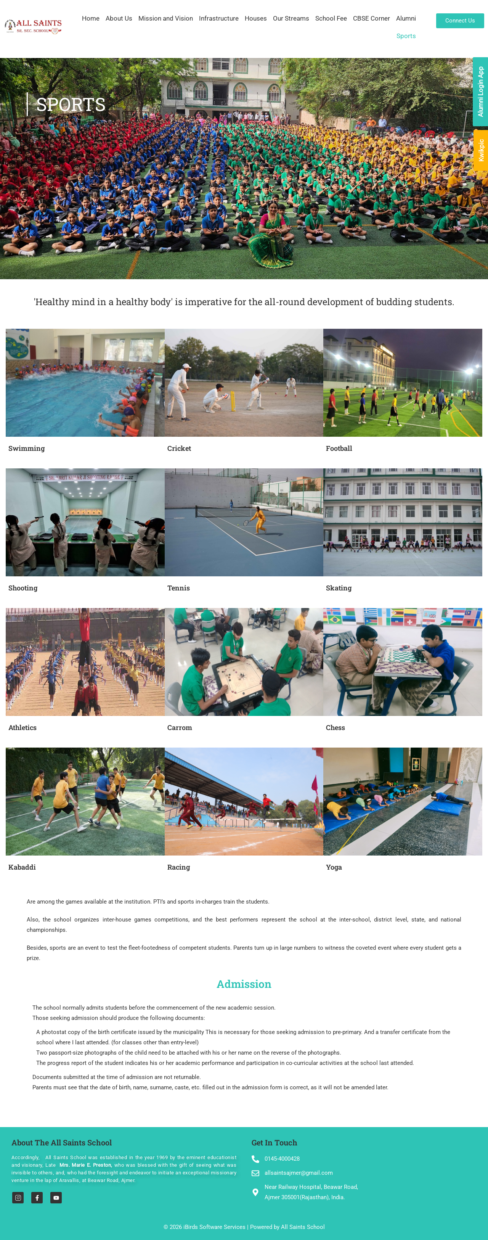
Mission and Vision (165, 18)
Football (339, 448)
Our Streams (291, 18)
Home (91, 18)
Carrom (179, 727)
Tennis (178, 587)
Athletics (22, 727)
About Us (119, 18)
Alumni (406, 18)
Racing (178, 867)
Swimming (26, 448)
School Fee (331, 18)
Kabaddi (22, 867)
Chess (335, 727)
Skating (339, 587)
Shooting (22, 587)
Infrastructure (219, 18)
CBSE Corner (371, 18)
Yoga (334, 867)
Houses (256, 18)
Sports (406, 36)
